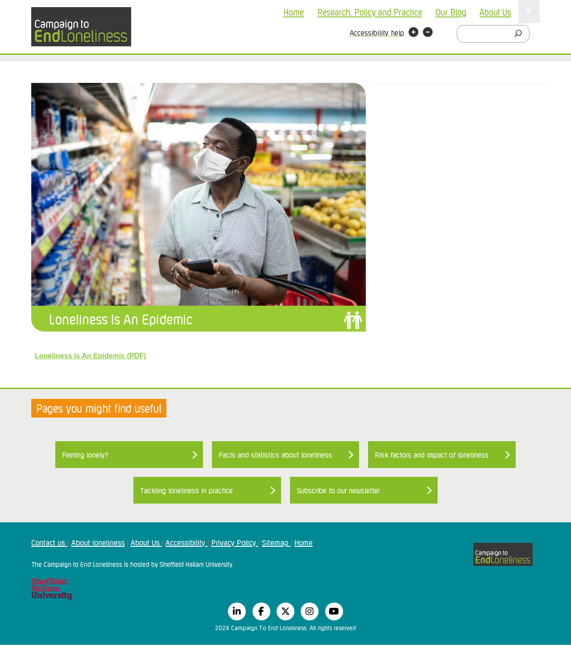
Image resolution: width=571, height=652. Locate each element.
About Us (495, 11)
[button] (413, 33)
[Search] (520, 34)
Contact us (49, 542)
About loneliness (98, 542)
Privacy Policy (234, 542)
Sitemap (276, 542)
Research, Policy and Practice (369, 11)
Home (293, 11)
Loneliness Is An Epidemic (120, 318)
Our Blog (450, 11)
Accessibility (186, 542)
